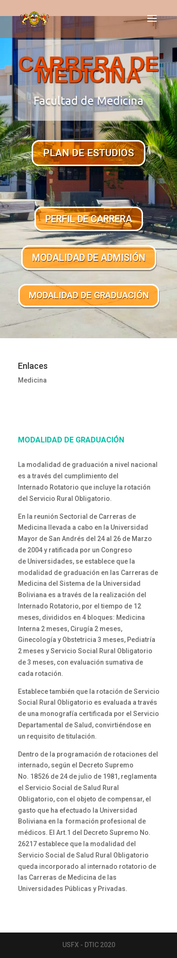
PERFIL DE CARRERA (88, 219)
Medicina (32, 380)
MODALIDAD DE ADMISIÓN (88, 257)
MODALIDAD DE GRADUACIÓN (89, 295)
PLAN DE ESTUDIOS (88, 152)
